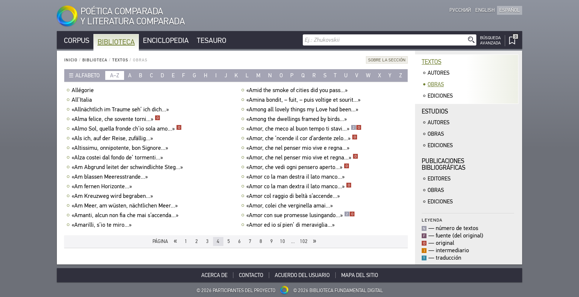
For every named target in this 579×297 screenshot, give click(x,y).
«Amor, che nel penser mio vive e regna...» (298, 148)
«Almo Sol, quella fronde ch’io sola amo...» (127, 128)
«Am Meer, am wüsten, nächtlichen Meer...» (125, 205)
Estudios (435, 111)
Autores (438, 73)
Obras (436, 84)
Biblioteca (116, 42)
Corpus (76, 40)
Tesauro (211, 40)
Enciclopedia (166, 40)
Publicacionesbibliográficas (443, 164)
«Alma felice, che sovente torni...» (116, 119)
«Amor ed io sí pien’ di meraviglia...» (291, 225)
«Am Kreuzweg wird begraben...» (113, 196)
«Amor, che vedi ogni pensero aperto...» (297, 167)
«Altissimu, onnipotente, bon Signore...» (121, 148)
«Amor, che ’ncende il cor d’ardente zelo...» (301, 138)
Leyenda (432, 219)
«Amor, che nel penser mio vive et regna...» (302, 157)
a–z (114, 75)
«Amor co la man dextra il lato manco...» (299, 186)
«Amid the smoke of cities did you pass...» (297, 90)
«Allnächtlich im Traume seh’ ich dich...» (121, 109)
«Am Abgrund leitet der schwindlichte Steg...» (128, 167)
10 (282, 241)
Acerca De (214, 275)
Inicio (71, 60)
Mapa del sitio (359, 275)
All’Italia (83, 100)
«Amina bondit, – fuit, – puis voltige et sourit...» (304, 100)
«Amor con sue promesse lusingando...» (300, 215)
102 (304, 241)
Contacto (251, 275)
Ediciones (440, 95)
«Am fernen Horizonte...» (103, 186)
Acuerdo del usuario (302, 275)
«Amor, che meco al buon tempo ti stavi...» (304, 128)
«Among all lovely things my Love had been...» (303, 109)
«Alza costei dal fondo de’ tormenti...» (118, 157)
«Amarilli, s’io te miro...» (102, 225)
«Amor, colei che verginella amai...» (290, 205)
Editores (439, 178)
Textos (120, 60)
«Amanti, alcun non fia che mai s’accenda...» (126, 215)
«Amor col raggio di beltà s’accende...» (294, 196)
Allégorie (84, 90)
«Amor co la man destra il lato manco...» (296, 176)
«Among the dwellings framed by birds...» (297, 119)
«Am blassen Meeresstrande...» (111, 176)
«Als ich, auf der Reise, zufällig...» (113, 138)
